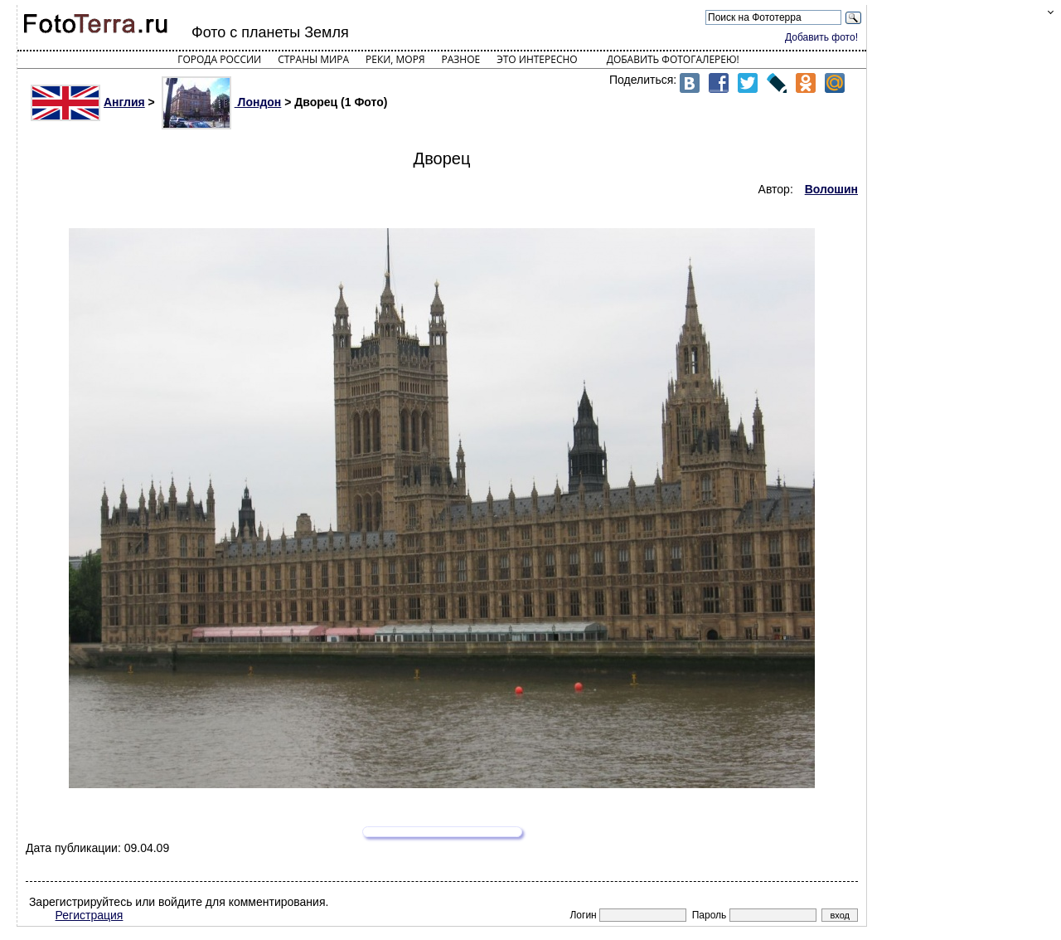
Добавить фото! (821, 37)
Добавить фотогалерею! (673, 59)
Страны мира (313, 59)
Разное (461, 59)
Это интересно (537, 59)
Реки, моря (395, 59)
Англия (88, 102)
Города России (219, 59)
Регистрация (90, 915)
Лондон (222, 102)
